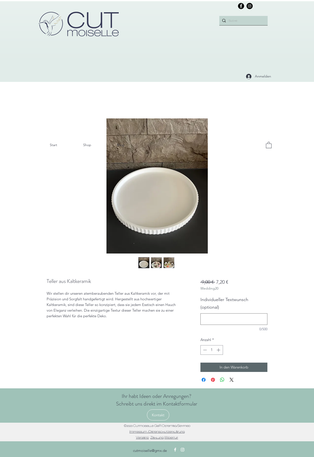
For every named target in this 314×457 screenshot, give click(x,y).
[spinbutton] (212, 350)
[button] (269, 144)
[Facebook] (241, 6)
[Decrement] (204, 350)
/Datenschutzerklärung (166, 431)
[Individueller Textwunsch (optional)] (234, 319)
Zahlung (157, 437)
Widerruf (171, 437)
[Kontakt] (158, 414)
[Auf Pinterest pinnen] (213, 380)
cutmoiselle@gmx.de (150, 450)
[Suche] (243, 20)
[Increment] (219, 350)
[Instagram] (250, 6)
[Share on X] (232, 380)
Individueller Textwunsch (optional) (224, 303)
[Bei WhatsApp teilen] (222, 380)
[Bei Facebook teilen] (204, 380)
